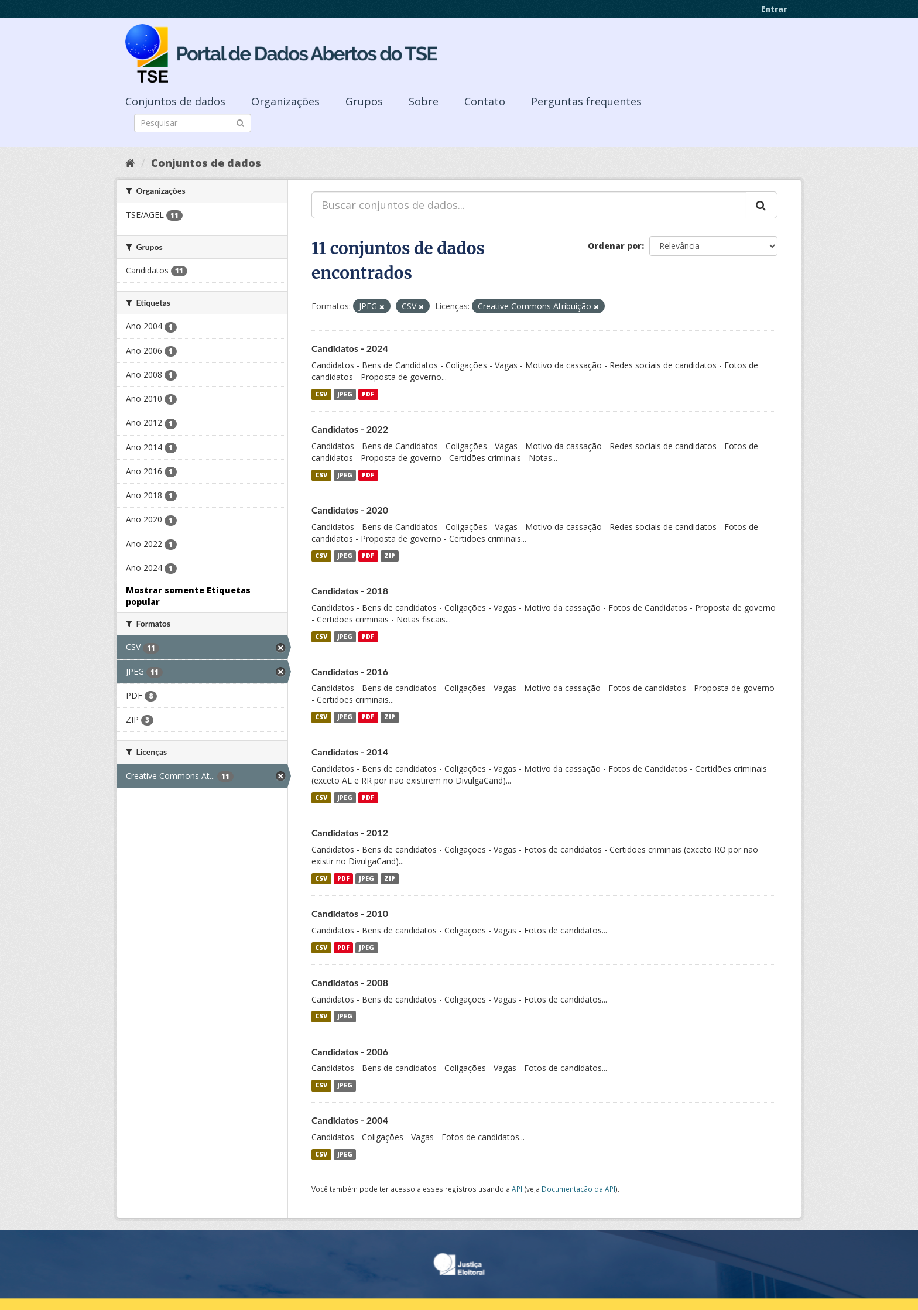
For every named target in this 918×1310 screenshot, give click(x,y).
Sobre (424, 101)
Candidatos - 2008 (349, 982)
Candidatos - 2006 (349, 1051)
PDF (368, 394)
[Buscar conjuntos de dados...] (528, 204)
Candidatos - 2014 (349, 751)
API (517, 1188)
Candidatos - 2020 (349, 509)
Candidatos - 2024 (349, 348)
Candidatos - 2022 (349, 429)
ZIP (389, 556)
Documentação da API (578, 1188)
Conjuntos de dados (175, 101)
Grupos (364, 101)
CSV (321, 394)
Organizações (285, 101)
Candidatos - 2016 (349, 671)
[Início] (130, 163)
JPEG (344, 394)
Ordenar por (615, 245)
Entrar (774, 9)
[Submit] (240, 122)
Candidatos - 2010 (349, 913)
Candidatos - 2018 (349, 590)
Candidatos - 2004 (349, 1120)
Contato (484, 101)
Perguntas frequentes (586, 101)
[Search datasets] (192, 123)
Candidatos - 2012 (349, 832)
